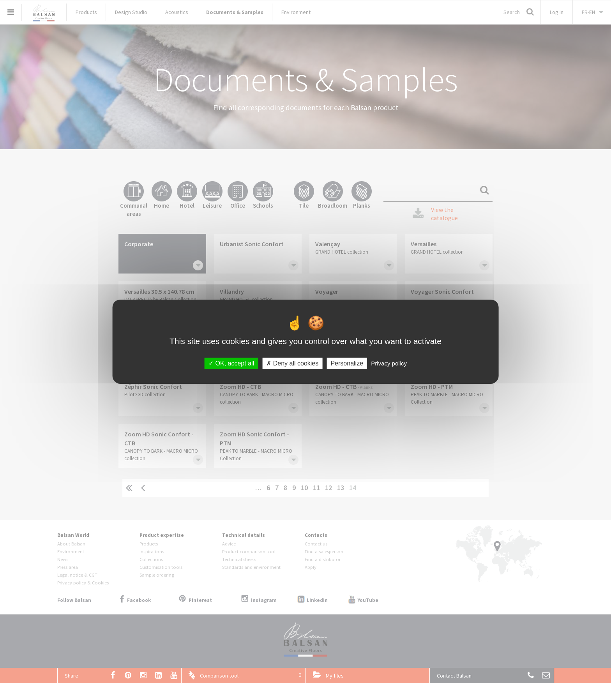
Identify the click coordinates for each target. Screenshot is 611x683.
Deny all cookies (292, 363)
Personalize (346, 363)
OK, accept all (231, 363)
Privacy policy (389, 363)
